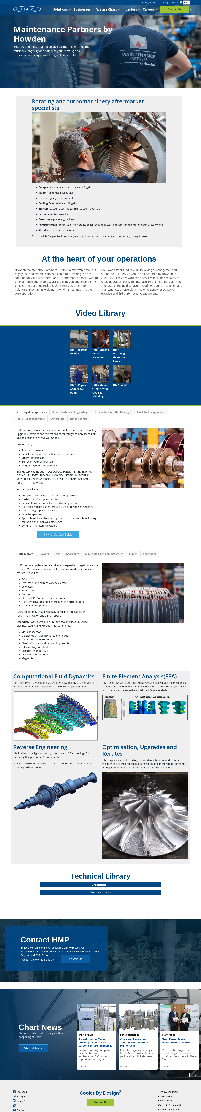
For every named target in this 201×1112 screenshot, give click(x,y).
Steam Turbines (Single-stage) (70, 412)
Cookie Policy (165, 1084)
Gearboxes (72, 554)
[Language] (186, 2)
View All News (33, 1040)
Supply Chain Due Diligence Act (174, 1097)
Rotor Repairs (78, 418)
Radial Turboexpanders (30, 418)
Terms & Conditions (168, 1075)
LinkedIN (19, 1085)
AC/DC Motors (24, 554)
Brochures (100, 885)
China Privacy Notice (168, 1093)
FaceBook (20, 1075)
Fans (57, 554)
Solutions (62, 9)
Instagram (20, 1080)
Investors (131, 9)
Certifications (100, 892)
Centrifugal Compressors (31, 412)
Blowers (44, 554)
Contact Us (175, 9)
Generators (57, 418)
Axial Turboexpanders (150, 412)
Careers (150, 9)
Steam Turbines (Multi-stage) (113, 412)
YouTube (19, 1094)
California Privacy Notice (170, 1089)
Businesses (83, 9)
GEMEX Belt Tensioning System (104, 554)
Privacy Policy (165, 1080)
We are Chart (108, 9)
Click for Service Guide (57, 534)
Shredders (149, 554)
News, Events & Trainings (156, 2)
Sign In (177, 2)
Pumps (133, 554)
